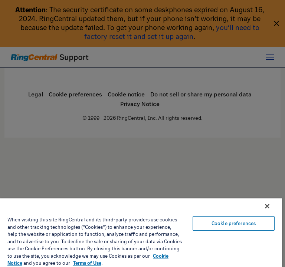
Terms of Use (87, 263)
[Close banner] (267, 206)
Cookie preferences (234, 223)
